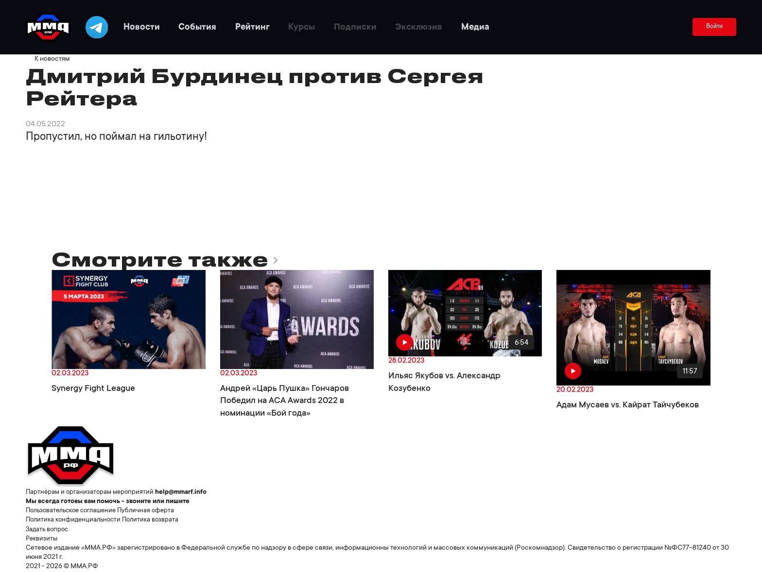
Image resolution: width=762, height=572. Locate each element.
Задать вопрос (48, 530)
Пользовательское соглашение (75, 511)
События (211, 27)
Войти (713, 27)
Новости (152, 27)
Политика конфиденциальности (76, 520)
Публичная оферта (156, 511)
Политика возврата (157, 520)
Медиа (505, 27)
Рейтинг (269, 27)
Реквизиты (42, 539)
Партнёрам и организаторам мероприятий (92, 492)
